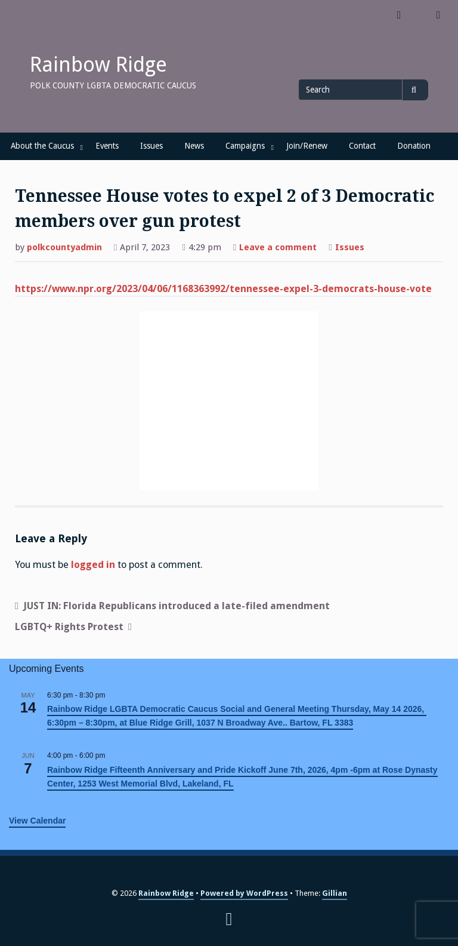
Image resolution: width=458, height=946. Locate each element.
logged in (93, 564)
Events (107, 145)
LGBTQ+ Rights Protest (69, 626)
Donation (414, 145)
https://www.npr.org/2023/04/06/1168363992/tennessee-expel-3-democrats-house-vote (223, 288)
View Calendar (37, 820)
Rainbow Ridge (98, 64)
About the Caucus (42, 145)
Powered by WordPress (244, 893)
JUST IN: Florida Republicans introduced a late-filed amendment (176, 606)
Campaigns (245, 145)
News (194, 145)
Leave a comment (278, 248)
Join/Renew (306, 145)
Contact (362, 145)
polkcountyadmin (64, 247)
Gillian (334, 893)
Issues (151, 145)
